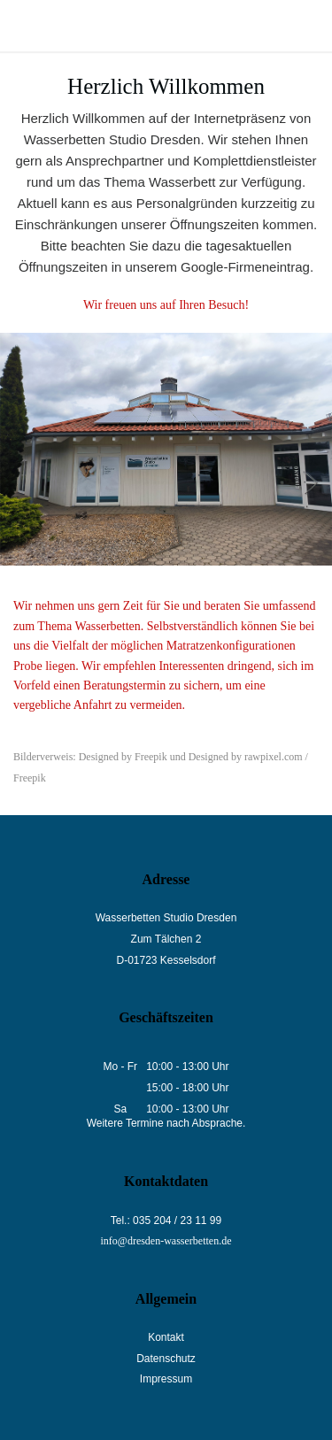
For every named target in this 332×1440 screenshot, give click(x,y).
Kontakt (166, 1337)
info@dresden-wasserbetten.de (166, 1241)
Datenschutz (166, 1358)
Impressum (166, 1379)
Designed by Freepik (123, 757)
